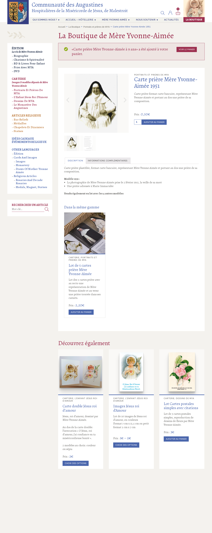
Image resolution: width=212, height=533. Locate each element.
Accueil (61, 27)
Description (75, 166)
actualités (171, 19)
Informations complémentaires (107, 166)
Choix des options (75, 469)
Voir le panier (187, 49)
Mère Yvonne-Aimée (114, 19)
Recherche (46, 209)
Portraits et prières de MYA (96, 27)
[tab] (75, 167)
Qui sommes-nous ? (45, 19)
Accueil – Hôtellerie (79, 19)
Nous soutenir (145, 19)
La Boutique (194, 19)
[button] (162, 12)
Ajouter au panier (154, 122)
